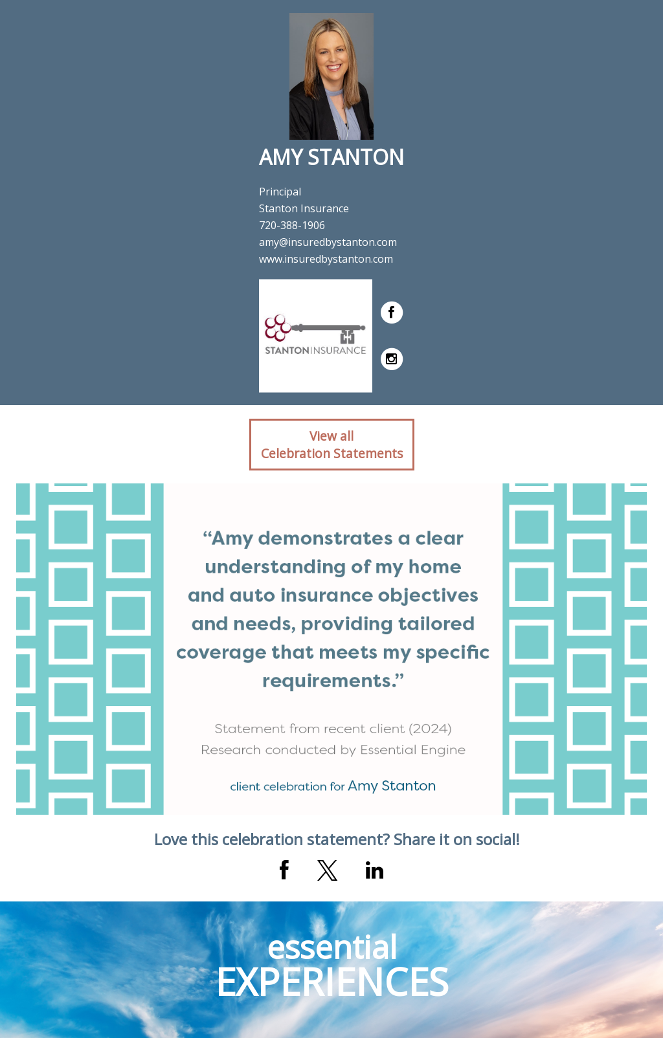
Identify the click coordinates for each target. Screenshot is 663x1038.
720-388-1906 (292, 225)
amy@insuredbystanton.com (328, 242)
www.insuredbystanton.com (326, 259)
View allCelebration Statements (332, 444)
